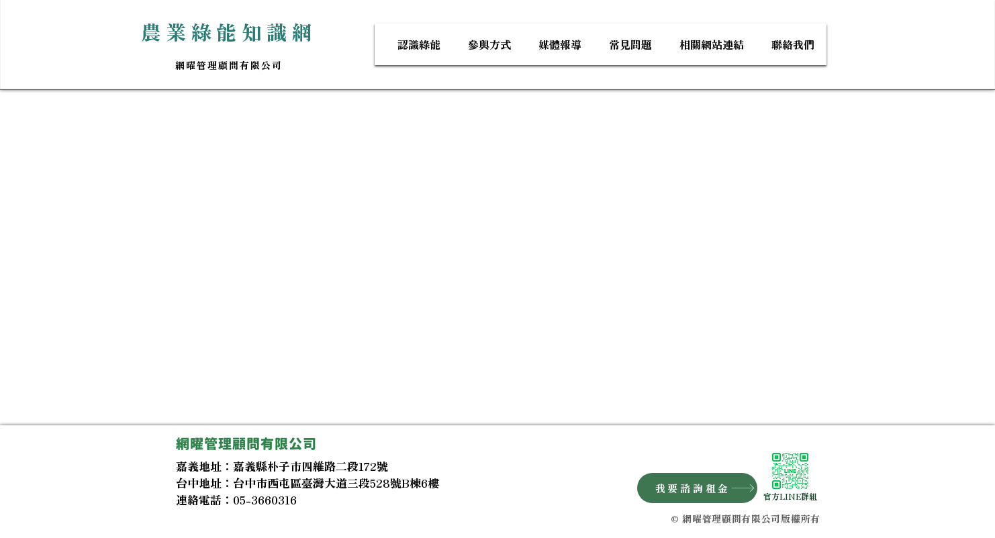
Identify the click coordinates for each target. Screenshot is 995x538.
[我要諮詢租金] (697, 488)
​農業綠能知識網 (229, 31)
